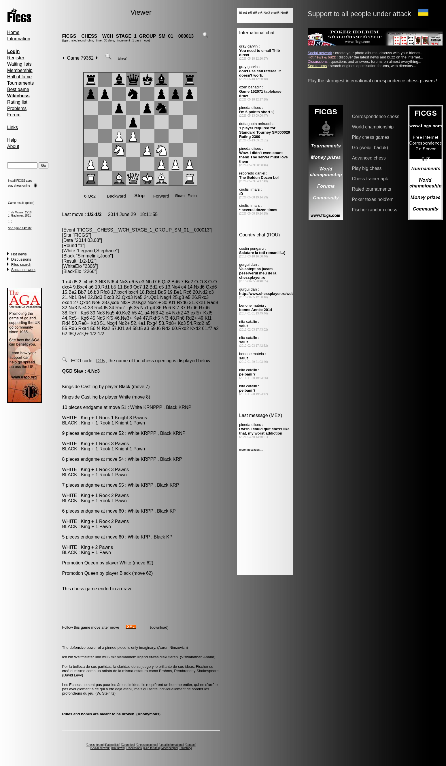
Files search (21, 264)
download (159, 627)
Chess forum (94, 744)
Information (18, 38)
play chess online (19, 185)
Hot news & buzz (322, 57)
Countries (128, 744)
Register (15, 57)
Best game (18, 89)
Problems (17, 108)
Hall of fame (19, 76)
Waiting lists (19, 64)
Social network (23, 270)
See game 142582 (20, 228)
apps (29, 180)
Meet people (169, 748)
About (13, 146)
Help (12, 140)
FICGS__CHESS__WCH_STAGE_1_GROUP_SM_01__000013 (128, 36)
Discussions (21, 259)
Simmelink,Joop (94, 255)
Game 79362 (80, 58)
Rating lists (112, 744)
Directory (185, 748)
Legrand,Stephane (97, 250)
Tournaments (20, 83)
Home (13, 32)
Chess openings (147, 744)
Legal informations (171, 744)
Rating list (17, 102)
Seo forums (151, 748)
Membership (20, 70)
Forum (13, 114)
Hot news (19, 254)
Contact (190, 744)
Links (12, 127)
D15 (100, 360)
